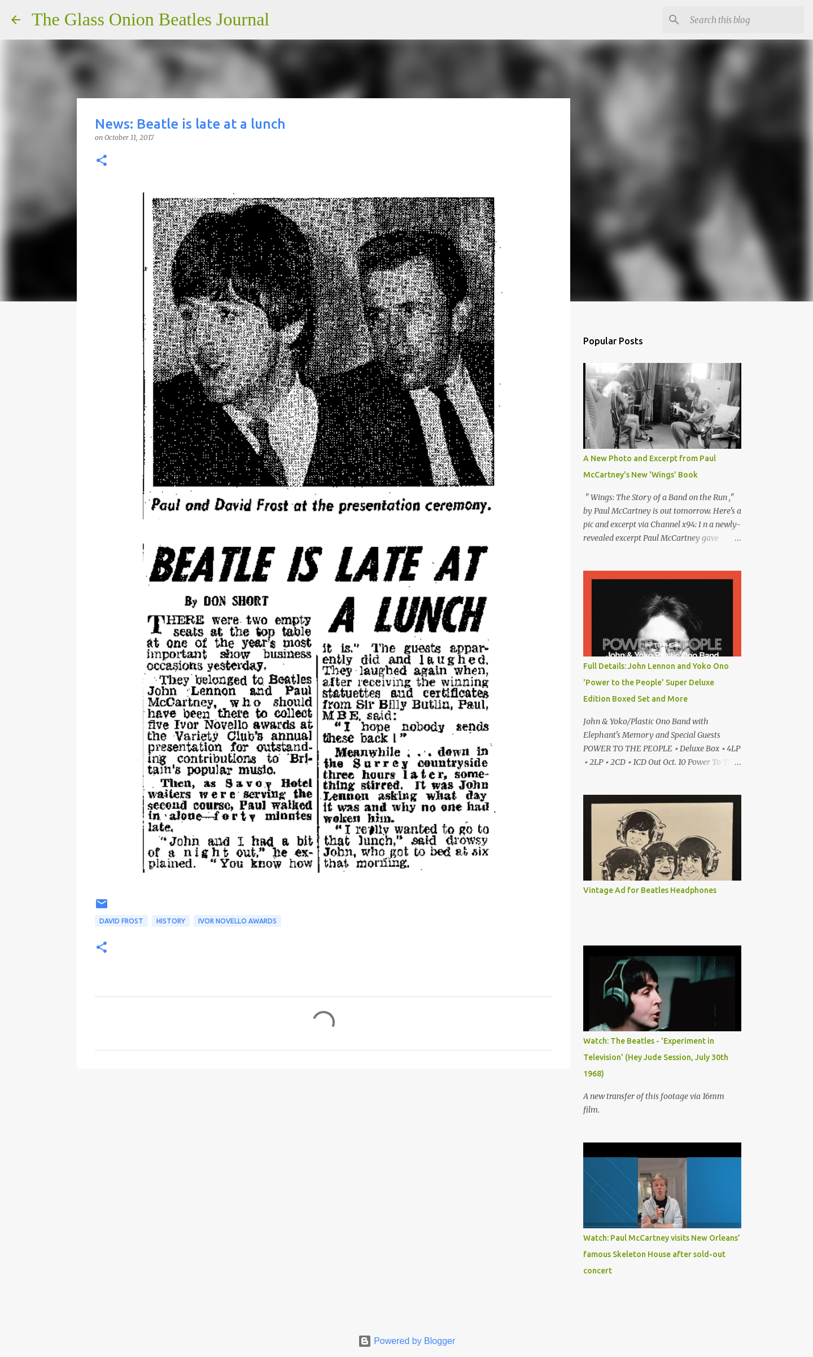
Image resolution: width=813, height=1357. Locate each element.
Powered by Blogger (407, 1341)
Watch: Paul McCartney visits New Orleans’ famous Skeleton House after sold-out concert (661, 1254)
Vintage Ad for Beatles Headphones (649, 890)
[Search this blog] (744, 19)
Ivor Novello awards (237, 921)
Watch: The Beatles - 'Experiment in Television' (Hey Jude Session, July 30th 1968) (655, 1057)
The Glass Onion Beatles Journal (150, 19)
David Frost (121, 921)
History (170, 921)
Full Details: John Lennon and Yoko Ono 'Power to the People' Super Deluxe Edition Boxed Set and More (656, 682)
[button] (101, 161)
